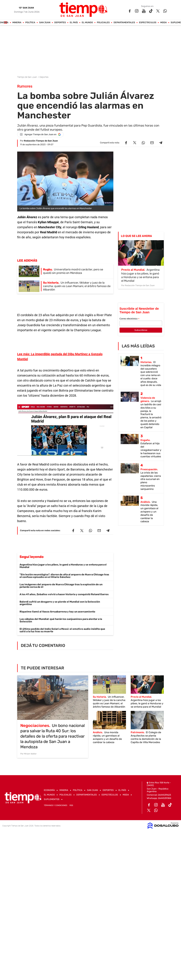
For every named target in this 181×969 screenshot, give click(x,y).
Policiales (103, 22)
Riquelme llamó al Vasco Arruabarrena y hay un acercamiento (57, 611)
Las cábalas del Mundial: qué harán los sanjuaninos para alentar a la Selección (61, 620)
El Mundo (87, 22)
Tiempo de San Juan (27, 77)
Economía (49, 790)
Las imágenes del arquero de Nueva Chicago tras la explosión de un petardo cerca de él (61, 585)
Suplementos (51, 799)
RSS (71, 805)
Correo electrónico (129, 318)
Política (30, 22)
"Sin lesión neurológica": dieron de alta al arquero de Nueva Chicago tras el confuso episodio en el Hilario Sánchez (64, 576)
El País (74, 22)
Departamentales (124, 22)
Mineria (16, 22)
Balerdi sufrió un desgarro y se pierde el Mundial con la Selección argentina (60, 603)
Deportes (60, 22)
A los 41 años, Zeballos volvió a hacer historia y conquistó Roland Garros (64, 594)
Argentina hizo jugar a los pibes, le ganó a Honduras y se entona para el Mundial (63, 566)
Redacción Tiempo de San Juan (41, 140)
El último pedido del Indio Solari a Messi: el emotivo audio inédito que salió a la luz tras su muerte (62, 630)
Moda (163, 22)
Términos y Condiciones (55, 805)
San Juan (44, 22)
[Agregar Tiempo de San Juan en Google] (40, 134)
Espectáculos (147, 22)
